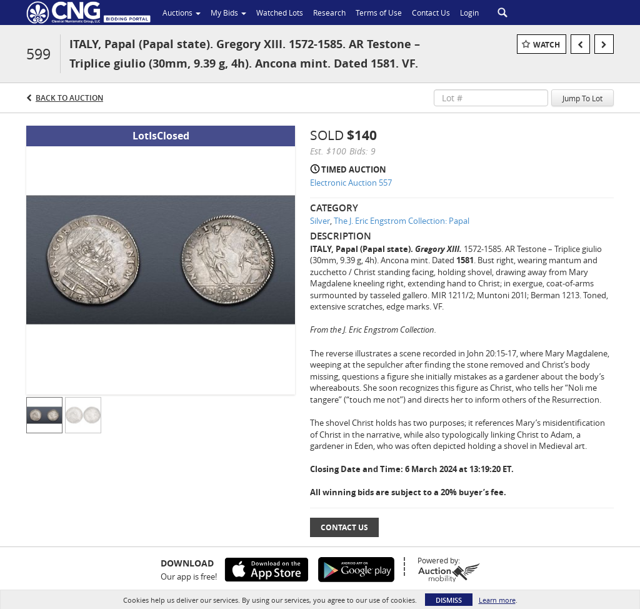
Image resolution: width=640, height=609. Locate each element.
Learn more (497, 600)
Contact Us (344, 527)
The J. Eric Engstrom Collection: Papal (401, 220)
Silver (320, 220)
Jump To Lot (582, 98)
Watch (546, 44)
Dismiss (449, 600)
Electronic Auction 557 (351, 182)
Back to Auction (69, 98)
